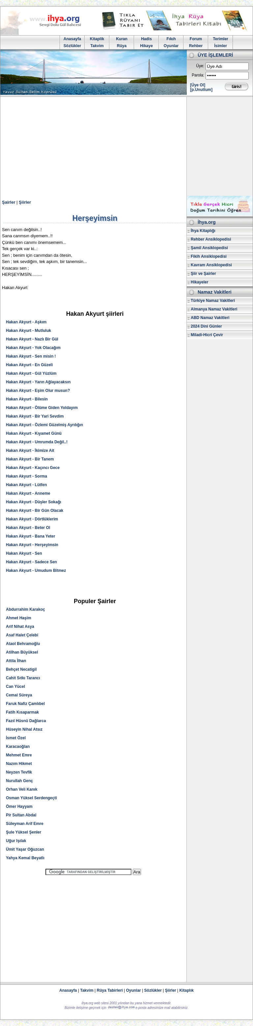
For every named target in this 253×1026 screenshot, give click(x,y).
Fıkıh (171, 39)
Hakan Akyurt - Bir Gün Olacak (34, 510)
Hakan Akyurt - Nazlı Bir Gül (32, 339)
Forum (196, 39)
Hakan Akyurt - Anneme (28, 493)
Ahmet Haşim (18, 618)
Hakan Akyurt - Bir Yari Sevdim (35, 416)
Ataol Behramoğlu (23, 643)
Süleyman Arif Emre (24, 823)
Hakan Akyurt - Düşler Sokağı (33, 502)
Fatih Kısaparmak (22, 712)
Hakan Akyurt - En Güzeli (29, 365)
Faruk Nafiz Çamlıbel (25, 703)
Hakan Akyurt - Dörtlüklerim (32, 519)
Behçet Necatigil (21, 669)
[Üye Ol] (197, 85)
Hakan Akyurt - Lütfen (26, 485)
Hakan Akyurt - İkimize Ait (30, 450)
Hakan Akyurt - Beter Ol (28, 527)
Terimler (220, 39)
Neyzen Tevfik (19, 772)
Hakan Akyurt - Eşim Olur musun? (38, 390)
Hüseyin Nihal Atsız (24, 729)
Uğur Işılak (16, 840)
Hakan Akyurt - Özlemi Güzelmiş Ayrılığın (44, 425)
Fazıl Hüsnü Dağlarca (26, 720)
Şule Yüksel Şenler (23, 832)
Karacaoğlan (18, 746)
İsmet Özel (16, 738)
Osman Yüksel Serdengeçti (31, 798)
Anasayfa (72, 39)
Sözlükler (72, 46)
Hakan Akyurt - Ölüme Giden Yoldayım (42, 407)
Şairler (8, 202)
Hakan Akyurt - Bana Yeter (30, 536)
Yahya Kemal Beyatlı (25, 858)
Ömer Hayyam (19, 806)
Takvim (96, 46)
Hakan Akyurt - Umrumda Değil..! (37, 442)
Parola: (198, 75)
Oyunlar (171, 46)
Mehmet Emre (19, 755)
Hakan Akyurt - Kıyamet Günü (34, 433)
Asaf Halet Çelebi (22, 635)
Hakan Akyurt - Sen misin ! (31, 356)
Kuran (121, 39)
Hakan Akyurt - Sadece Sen (31, 562)
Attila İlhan (16, 661)
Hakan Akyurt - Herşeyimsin (32, 544)
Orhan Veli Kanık (21, 789)
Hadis (146, 39)
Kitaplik (97, 39)
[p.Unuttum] (201, 89)
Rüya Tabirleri (110, 990)
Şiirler (25, 202)
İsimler (220, 46)
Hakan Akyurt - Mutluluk (28, 330)
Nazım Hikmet (19, 763)
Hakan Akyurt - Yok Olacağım (33, 347)
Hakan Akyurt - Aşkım (26, 322)
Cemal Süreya (19, 695)
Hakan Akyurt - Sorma (26, 476)
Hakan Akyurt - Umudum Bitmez (36, 570)
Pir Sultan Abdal (21, 815)
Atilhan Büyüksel (22, 652)
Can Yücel (15, 686)
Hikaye (146, 46)
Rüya (121, 46)
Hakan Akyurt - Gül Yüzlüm (31, 373)
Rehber (196, 46)
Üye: (200, 66)
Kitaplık (187, 990)
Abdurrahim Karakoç (25, 609)
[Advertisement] (126, 146)
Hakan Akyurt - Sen (24, 553)
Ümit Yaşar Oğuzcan (25, 849)
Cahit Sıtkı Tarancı (23, 678)
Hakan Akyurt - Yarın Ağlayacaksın (38, 382)
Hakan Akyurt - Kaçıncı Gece (33, 467)
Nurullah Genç (19, 780)
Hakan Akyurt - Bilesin (27, 399)
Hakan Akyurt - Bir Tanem (30, 459)
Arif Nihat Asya (20, 626)
